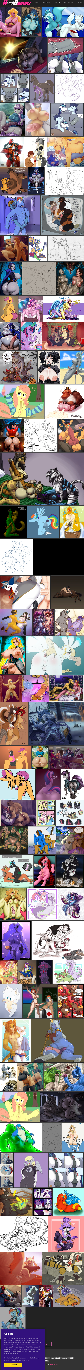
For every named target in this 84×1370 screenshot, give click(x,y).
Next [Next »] (47, 1344)
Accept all (13, 1365)
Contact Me (54, 1364)
